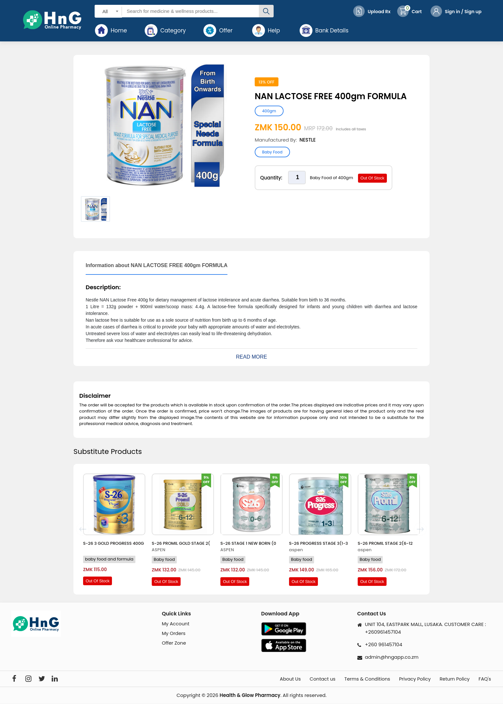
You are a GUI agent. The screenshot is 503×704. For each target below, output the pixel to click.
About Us (275, 679)
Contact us (310, 679)
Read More (251, 357)
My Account (176, 624)
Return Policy (452, 679)
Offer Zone (174, 643)
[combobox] (108, 11)
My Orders (174, 633)
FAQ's (485, 679)
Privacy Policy (409, 679)
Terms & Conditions (358, 679)
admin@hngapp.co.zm (392, 657)
